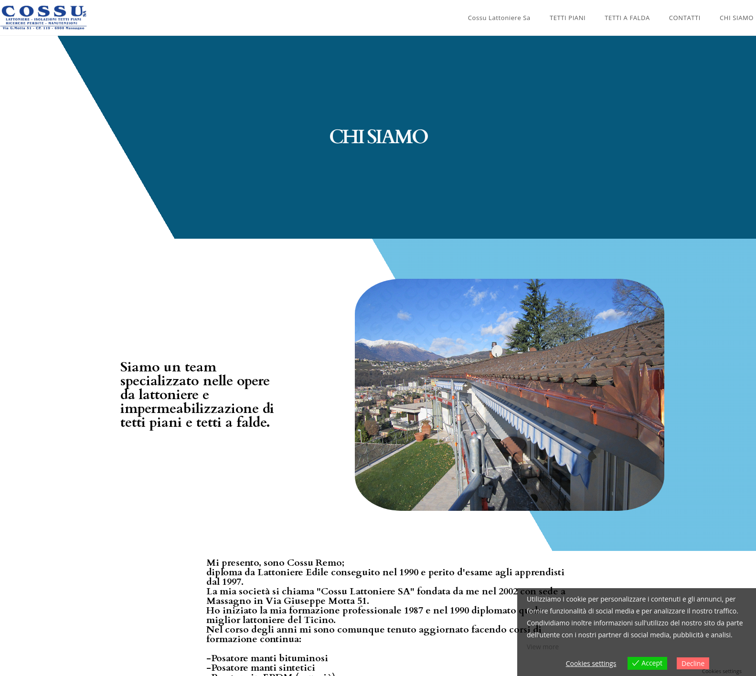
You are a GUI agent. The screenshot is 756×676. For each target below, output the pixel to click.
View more (543, 647)
